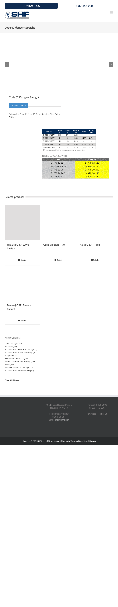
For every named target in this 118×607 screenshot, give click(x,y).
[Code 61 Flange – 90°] (58, 222)
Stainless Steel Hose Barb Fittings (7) (21, 350)
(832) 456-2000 (85, 6)
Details (23, 260)
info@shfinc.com (62, 420)
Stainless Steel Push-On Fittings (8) (20, 352)
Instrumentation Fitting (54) (17, 358)
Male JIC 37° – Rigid (90, 244)
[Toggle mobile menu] (111, 12)
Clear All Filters (12, 380)
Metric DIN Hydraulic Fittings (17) (20, 361)
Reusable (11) (11, 346)
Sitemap (92, 441)
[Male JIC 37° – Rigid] (94, 222)
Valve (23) (9, 364)
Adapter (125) (11, 355)
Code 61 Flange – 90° (54, 244)
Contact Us (31, 6)
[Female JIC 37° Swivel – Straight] (22, 222)
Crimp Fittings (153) (13, 344)
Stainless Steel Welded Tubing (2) (19, 370)
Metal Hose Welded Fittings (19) (19, 367)
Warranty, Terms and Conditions (75, 441)
